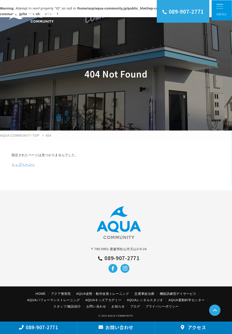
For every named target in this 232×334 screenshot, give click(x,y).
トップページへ (23, 164)
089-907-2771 (183, 11)
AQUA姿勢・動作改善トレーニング (102, 293)
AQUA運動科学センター (186, 300)
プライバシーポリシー (162, 306)
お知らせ (118, 306)
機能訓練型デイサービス (178, 293)
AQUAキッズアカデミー (103, 300)
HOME (41, 293)
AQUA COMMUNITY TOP (19, 135)
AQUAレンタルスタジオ (145, 300)
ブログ (135, 306)
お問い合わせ (96, 306)
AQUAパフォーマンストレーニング (53, 300)
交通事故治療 (144, 293)
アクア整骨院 (61, 293)
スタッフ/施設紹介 (67, 306)
